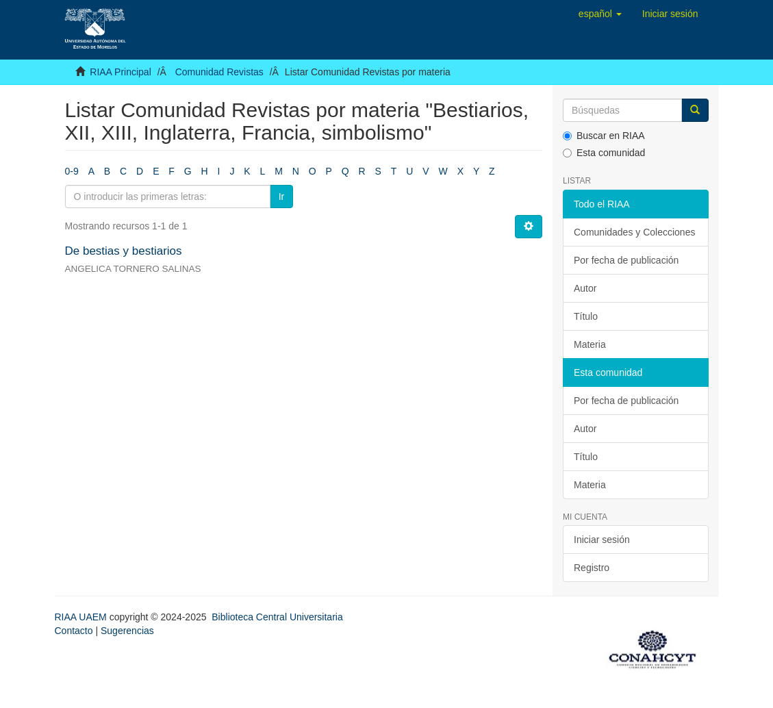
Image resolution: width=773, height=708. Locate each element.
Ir (282, 196)
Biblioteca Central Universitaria (277, 616)
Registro (591, 567)
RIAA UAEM (82, 616)
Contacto (74, 630)
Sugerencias (127, 630)
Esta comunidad (604, 152)
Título (586, 316)
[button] (600, 13)
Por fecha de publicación (626, 260)
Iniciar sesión (602, 539)
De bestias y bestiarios (123, 250)
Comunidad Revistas (219, 71)
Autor (585, 288)
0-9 (72, 171)
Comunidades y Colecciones (634, 232)
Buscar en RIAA (604, 135)
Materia (590, 344)
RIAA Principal (120, 71)
